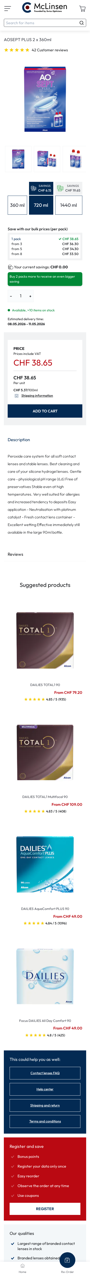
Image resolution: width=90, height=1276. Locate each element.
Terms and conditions (45, 1121)
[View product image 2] (47, 159)
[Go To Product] (45, 637)
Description (19, 439)
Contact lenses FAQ (45, 1073)
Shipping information (33, 396)
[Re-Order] (67, 1260)
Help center (45, 1089)
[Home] (22, 1265)
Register (45, 1208)
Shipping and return (45, 1105)
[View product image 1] (18, 159)
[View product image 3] (76, 159)
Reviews (15, 554)
